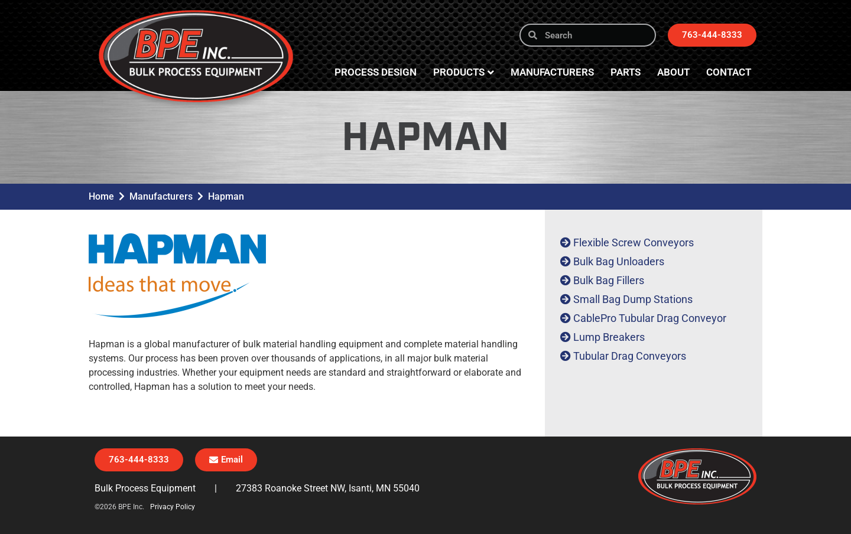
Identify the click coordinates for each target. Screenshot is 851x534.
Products (463, 72)
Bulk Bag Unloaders (618, 261)
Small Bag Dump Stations (633, 299)
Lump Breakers (609, 337)
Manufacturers (552, 72)
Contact (728, 72)
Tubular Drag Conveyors (629, 356)
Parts (625, 72)
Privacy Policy (172, 507)
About (673, 72)
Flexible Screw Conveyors (633, 242)
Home (101, 196)
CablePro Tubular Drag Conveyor (649, 318)
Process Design (375, 72)
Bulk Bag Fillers (608, 280)
